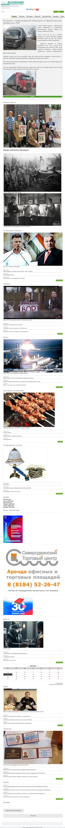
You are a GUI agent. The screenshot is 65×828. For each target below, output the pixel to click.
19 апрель (4, 323)
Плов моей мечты (7, 439)
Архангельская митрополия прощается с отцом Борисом (16, 716)
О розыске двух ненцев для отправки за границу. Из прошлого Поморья (20, 776)
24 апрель (4, 483)
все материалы (59, 280)
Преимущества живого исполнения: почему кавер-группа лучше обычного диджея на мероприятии (27, 789)
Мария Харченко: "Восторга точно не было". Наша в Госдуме (17, 271)
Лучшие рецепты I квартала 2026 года (12, 436)
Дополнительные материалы (13, 810)
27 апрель (4, 795)
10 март (4, 330)
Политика (22, 16)
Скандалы (56, 16)
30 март (4, 383)
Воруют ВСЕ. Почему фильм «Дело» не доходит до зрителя (17, 320)
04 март (28, 96)
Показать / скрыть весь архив (11, 510)
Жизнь (62, 16)
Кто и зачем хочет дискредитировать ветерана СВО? (16, 765)
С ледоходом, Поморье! (9, 656)
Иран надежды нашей (8, 274)
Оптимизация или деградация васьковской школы (15, 653)
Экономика (29, 16)
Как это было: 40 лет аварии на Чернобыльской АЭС (16, 373)
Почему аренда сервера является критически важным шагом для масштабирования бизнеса (25, 786)
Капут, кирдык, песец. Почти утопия (11, 491)
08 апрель (4, 380)
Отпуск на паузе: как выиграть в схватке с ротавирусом (16, 796)
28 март (4, 655)
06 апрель (4, 270)
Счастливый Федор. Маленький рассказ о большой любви (17, 488)
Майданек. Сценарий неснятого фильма (13, 324)
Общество (37, 16)
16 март (4, 490)
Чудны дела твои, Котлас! (9, 660)
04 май (4, 785)
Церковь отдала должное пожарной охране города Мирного (17, 723)
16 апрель (4, 431)
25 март (4, 273)
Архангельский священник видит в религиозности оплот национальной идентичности (23, 711)
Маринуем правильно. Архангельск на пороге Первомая (16, 427)
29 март (4, 775)
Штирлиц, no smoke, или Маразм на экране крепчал (15, 331)
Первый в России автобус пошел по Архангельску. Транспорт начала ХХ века (21, 381)
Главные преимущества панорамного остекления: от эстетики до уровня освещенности (24, 793)
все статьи (60, 441)
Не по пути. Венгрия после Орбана (11, 266)
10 (58, 672)
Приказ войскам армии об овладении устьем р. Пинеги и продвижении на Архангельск (24, 773)
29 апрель (4, 788)
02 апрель (4, 486)
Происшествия (46, 16)
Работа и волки (7, 648)
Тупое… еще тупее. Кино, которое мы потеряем (14, 385)
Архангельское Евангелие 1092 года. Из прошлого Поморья (17, 719)
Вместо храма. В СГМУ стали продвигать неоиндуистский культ (18, 378)
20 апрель (4, 768)
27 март (4, 438)
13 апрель (4, 376)
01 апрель (4, 434)
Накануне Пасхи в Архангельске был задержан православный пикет (19, 769)
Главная (14, 16)
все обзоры (60, 333)
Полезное (33, 815)
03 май (4, 718)
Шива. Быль (6, 484)
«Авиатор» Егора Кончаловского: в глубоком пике (15, 328)
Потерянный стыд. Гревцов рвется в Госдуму (14, 278)
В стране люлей (7, 432)
